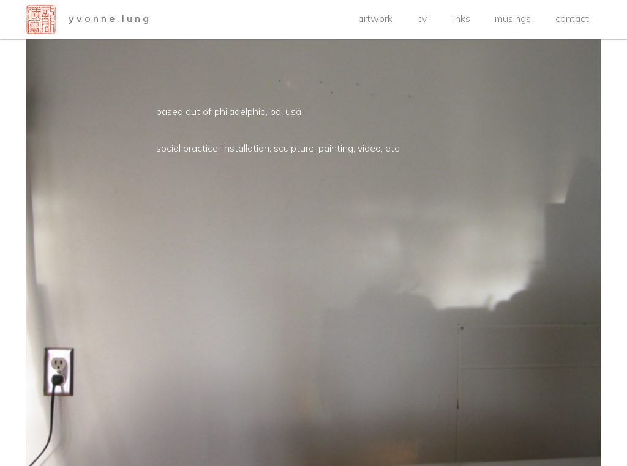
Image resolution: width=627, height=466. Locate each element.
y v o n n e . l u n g (109, 18)
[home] (41, 19)
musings (513, 18)
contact (572, 18)
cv (422, 18)
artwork (375, 18)
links (460, 18)
